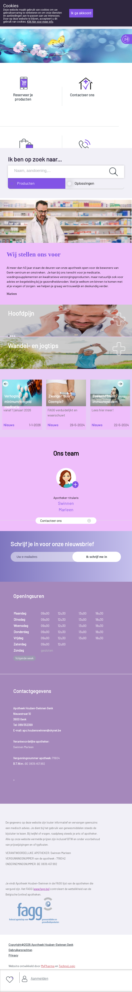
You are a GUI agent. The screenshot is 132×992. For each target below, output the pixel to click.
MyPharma (48, 966)
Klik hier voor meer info (40, 21)
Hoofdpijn (21, 313)
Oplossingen (84, 183)
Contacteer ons (82, 95)
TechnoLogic (67, 966)
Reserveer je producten (23, 97)
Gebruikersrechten (20, 950)
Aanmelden (39, 978)
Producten (25, 183)
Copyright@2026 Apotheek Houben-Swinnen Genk (41, 944)
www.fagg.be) (41, 889)
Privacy (13, 955)
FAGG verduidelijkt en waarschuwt (62, 412)
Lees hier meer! (103, 410)
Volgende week (24, 658)
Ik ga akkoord (81, 13)
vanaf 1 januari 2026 (17, 410)
